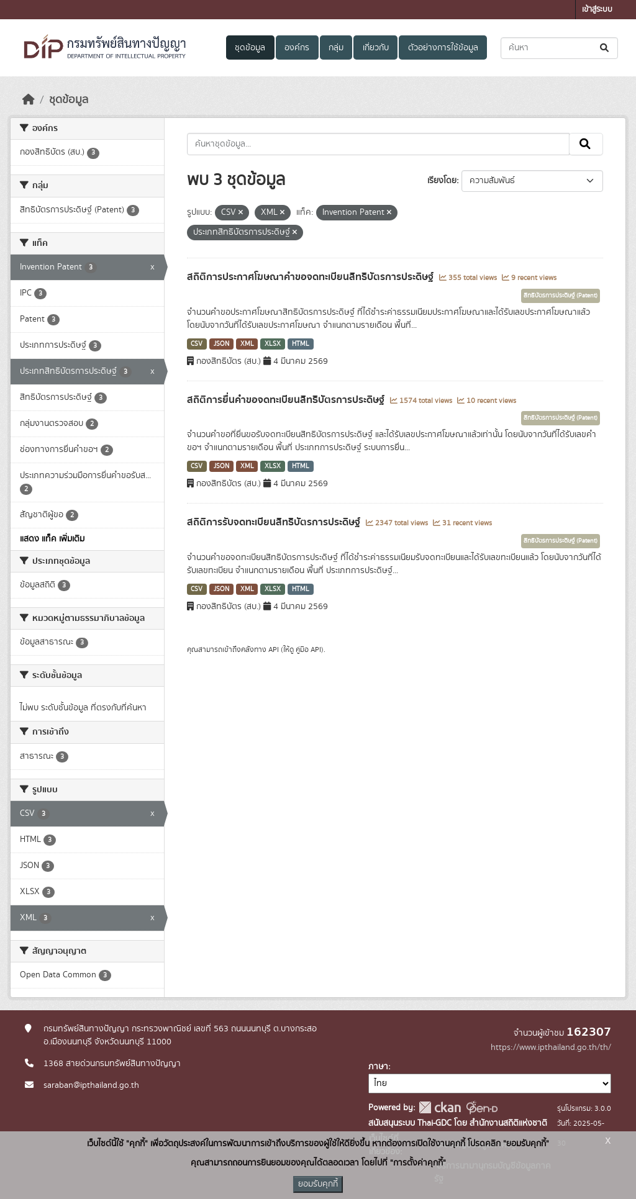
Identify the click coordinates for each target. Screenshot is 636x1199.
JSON (221, 344)
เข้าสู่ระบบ (597, 10)
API (273, 649)
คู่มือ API (308, 649)
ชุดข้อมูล (250, 48)
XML (247, 344)
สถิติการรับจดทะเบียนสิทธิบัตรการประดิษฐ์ (275, 522)
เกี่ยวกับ (376, 48)
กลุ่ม (336, 48)
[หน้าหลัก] (28, 100)
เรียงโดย (442, 180)
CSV (196, 344)
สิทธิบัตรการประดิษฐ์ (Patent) (560, 295)
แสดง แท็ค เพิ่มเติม (52, 539)
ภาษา (378, 1067)
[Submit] (605, 48)
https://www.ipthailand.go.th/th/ (551, 1047)
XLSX (273, 344)
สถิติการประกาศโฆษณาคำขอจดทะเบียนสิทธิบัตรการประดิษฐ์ (311, 277)
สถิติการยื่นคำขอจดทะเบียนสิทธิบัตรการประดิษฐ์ (287, 400)
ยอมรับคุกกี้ (318, 1184)
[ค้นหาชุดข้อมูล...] (559, 48)
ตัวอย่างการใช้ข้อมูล (443, 48)
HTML (300, 344)
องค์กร (296, 48)
